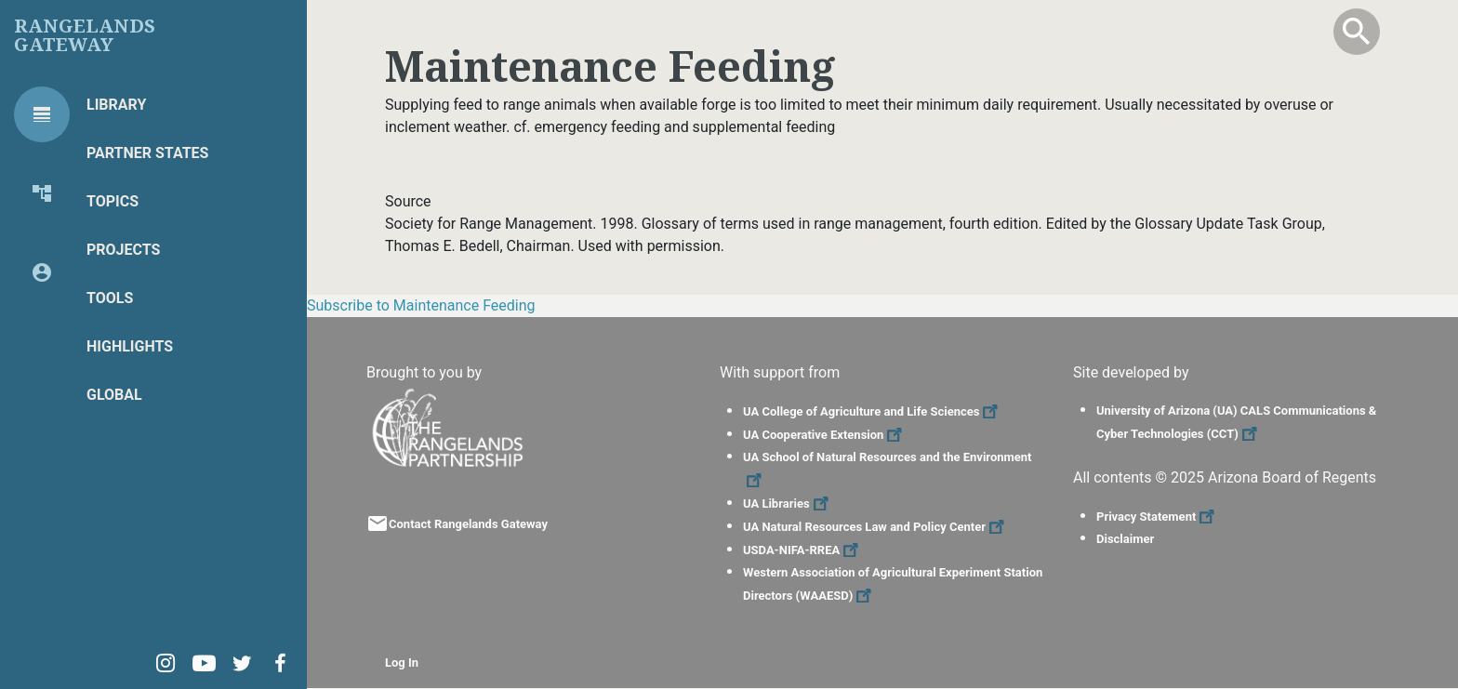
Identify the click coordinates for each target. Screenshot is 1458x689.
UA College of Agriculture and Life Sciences (872, 411)
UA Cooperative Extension (825, 435)
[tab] (42, 114)
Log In (401, 662)
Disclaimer (1125, 539)
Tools (109, 298)
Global (114, 395)
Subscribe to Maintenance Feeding (421, 305)
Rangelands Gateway (84, 35)
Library (116, 104)
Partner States (147, 153)
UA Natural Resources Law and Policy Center (876, 527)
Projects (123, 249)
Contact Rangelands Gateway (468, 524)
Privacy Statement (1157, 516)
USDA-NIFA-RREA (803, 550)
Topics (112, 201)
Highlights (129, 346)
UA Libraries (788, 503)
